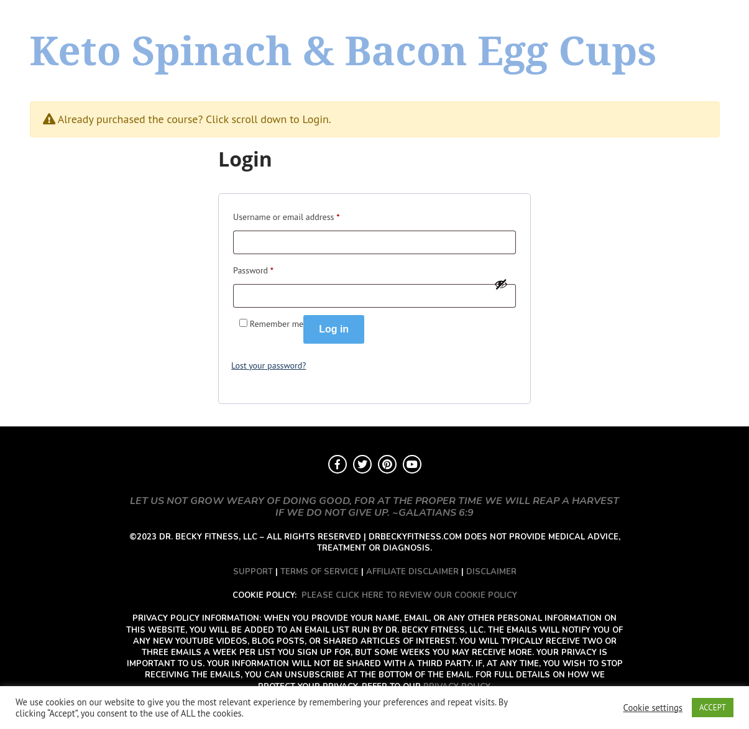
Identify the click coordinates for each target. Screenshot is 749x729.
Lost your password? (268, 365)
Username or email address (286, 215)
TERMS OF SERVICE (319, 571)
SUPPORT (253, 571)
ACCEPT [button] (712, 707)
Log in (334, 329)
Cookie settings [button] (652, 707)
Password (253, 269)
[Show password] (501, 284)
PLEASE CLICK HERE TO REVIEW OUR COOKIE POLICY (409, 595)
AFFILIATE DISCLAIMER (412, 571)
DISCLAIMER (491, 571)
